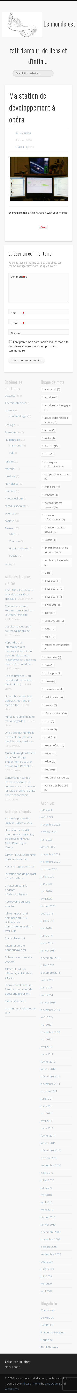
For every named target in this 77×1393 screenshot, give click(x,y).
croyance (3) (51, 495)
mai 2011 (46, 1113)
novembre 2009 (50, 1239)
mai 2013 (46, 1024)
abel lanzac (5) (52, 389)
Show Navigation (62, 36)
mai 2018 (46, 928)
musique (10, 476)
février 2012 (48, 1061)
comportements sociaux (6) (57, 477)
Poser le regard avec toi (19, 866)
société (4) (50, 737)
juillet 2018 (47, 921)
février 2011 (48, 1135)
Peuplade (47, 1340)
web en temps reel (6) (57, 777)
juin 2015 (46, 987)
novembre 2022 (50, 824)
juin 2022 (46, 839)
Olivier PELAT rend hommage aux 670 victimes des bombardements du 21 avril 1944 (19, 922)
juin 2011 (46, 1106)
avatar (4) (50, 438)
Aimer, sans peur (15, 1001)
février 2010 (48, 1217)
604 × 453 (21, 147)
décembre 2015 (50, 972)
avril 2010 (46, 1202)
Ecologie (10, 425)
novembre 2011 (50, 1084)
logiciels (10, 461)
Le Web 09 (47, 1317)
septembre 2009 (51, 1254)
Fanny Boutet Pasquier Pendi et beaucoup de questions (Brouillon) (18, 989)
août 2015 (47, 980)
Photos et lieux (14, 498)
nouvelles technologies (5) (57, 647)
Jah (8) (48, 572)
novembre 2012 (50, 1032)
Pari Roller (47, 1325)
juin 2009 (46, 1276)
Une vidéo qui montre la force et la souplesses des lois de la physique (19, 737)
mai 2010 (46, 1195)
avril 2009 (46, 1291)
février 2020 (48, 906)
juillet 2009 (47, 1269)
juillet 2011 (47, 1098)
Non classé (11, 483)
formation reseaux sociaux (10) (54, 530)
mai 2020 (46, 891)
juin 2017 (46, 936)
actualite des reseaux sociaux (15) (56, 420)
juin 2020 (46, 884)
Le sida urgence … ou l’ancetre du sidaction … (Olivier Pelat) (19, 680)
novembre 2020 (50, 862)
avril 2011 (46, 1121)
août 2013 (47, 1017)
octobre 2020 (49, 869)
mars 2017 (47, 943)
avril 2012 (46, 1047)
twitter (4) (50, 753)
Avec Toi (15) (51, 446)
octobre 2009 (49, 1247)
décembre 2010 (50, 1150)
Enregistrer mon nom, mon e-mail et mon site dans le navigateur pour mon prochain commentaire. (38, 346)
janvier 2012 (48, 1069)
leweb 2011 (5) (53, 605)
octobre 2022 (49, 832)
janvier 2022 (48, 847)
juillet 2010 (47, 1180)
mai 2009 (46, 1284)
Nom (18, 313)
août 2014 (47, 995)
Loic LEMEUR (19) (54, 621)
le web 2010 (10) (54, 588)
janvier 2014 (48, 1002)
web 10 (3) (50, 769)
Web (8, 564)
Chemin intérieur (15, 403)
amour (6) (50, 430)
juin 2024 (46, 810)
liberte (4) (50, 613)
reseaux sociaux (15, 506)
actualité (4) (51, 397)
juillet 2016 (47, 965)
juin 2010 (46, 1187)
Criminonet (47, 1310)
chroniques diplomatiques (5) (54, 464)
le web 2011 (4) (53, 596)
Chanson (14, 541)
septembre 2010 (51, 1165)
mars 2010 (47, 1210)
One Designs (52, 1383)
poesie (13, 555)
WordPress (11, 1389)
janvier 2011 (48, 1143)
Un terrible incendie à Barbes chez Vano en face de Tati (18, 700)
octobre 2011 (49, 1091)
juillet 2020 (47, 876)
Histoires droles (18, 548)
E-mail (18, 323)
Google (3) (50, 540)
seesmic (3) (51, 729)
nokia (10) (50, 637)
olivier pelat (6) (53, 657)
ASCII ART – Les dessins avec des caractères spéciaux (19, 594)
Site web (16, 333)
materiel (10, 469)
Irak (11, 452)
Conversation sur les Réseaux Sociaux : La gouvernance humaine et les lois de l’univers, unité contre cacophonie (20, 786)
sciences (10, 513)
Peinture (10, 491)
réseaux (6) (51, 705)
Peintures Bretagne (52, 1332)
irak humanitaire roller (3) (57, 562)
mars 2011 (47, 1128)
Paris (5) (49, 665)
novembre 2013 (50, 1010)
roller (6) (49, 721)
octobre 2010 (49, 1158)
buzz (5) (49, 454)
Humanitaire (12, 440)
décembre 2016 (50, 958)
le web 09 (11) (52, 580)
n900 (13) (50, 629)
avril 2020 (46, 899)
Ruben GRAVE (23, 133)
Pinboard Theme (30, 1383)
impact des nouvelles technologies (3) (56, 550)
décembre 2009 (50, 1232)
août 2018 (47, 913)
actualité (10, 395)
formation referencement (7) (55, 517)
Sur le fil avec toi (15, 938)
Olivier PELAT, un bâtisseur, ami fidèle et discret (18, 973)
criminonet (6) (52, 487)
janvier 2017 (48, 950)
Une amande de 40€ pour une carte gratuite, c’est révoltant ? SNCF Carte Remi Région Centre (19, 838)
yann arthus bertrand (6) (56, 788)
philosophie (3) (52, 673)
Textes (9, 528)
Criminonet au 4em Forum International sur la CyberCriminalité (19, 610)
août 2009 (47, 1261)
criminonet (15, 445)
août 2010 (47, 1173)
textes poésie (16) (54, 745)
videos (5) (50, 761)
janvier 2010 (48, 1224)
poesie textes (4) (53, 689)
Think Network (49, 1347)
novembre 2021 (50, 854)
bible (12, 534)
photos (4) (50, 681)
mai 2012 (46, 1039)
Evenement (12, 432)
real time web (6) (54, 697)
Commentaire (18, 276)
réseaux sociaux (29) (56, 713)
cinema (9, 410)
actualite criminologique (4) (58, 407)
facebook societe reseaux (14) (53, 505)
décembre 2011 (50, 1076)
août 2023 (47, 817)
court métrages (18, 416)
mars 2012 (47, 1054)
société (9, 521)
